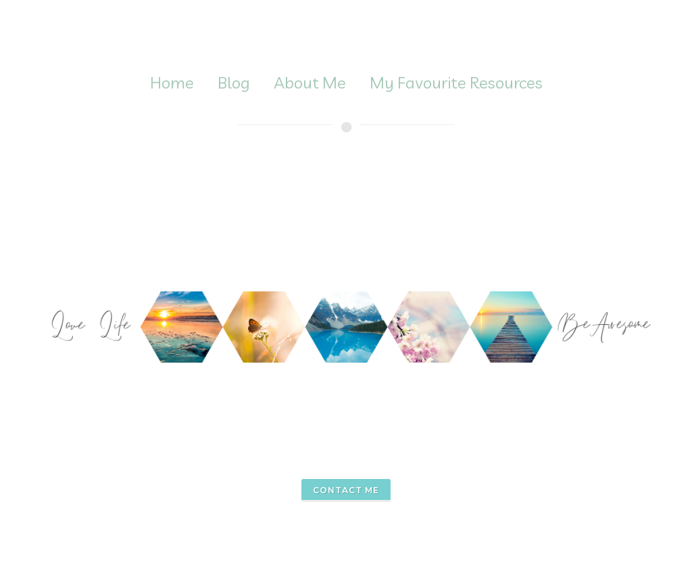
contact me (346, 490)
